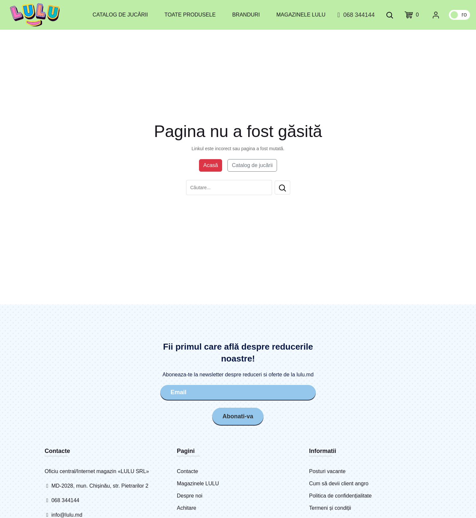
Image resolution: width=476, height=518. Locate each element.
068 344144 (355, 15)
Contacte (187, 471)
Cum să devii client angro (339, 483)
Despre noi (189, 496)
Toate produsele (190, 14)
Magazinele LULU (300, 14)
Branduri (246, 14)
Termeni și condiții (330, 508)
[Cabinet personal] (436, 15)
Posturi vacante (327, 471)
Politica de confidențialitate (340, 496)
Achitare (186, 508)
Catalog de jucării (120, 14)
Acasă (210, 165)
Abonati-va (237, 416)
